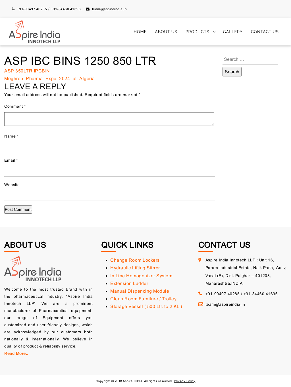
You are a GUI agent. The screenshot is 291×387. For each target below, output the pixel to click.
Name (11, 136)
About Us (166, 32)
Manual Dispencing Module (139, 291)
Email (11, 160)
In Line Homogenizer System (141, 275)
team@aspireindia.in (109, 9)
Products (197, 32)
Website (12, 184)
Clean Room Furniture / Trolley (143, 298)
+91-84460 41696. (66, 9)
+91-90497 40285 (32, 9)
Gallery (233, 32)
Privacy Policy (185, 381)
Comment (15, 106)
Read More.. (16, 353)
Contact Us (265, 32)
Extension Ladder (129, 283)
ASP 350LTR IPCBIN (27, 70)
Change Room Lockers (135, 260)
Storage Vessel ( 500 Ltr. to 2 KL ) (146, 306)
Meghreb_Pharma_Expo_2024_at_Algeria (49, 78)
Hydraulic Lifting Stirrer (135, 267)
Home (140, 32)
